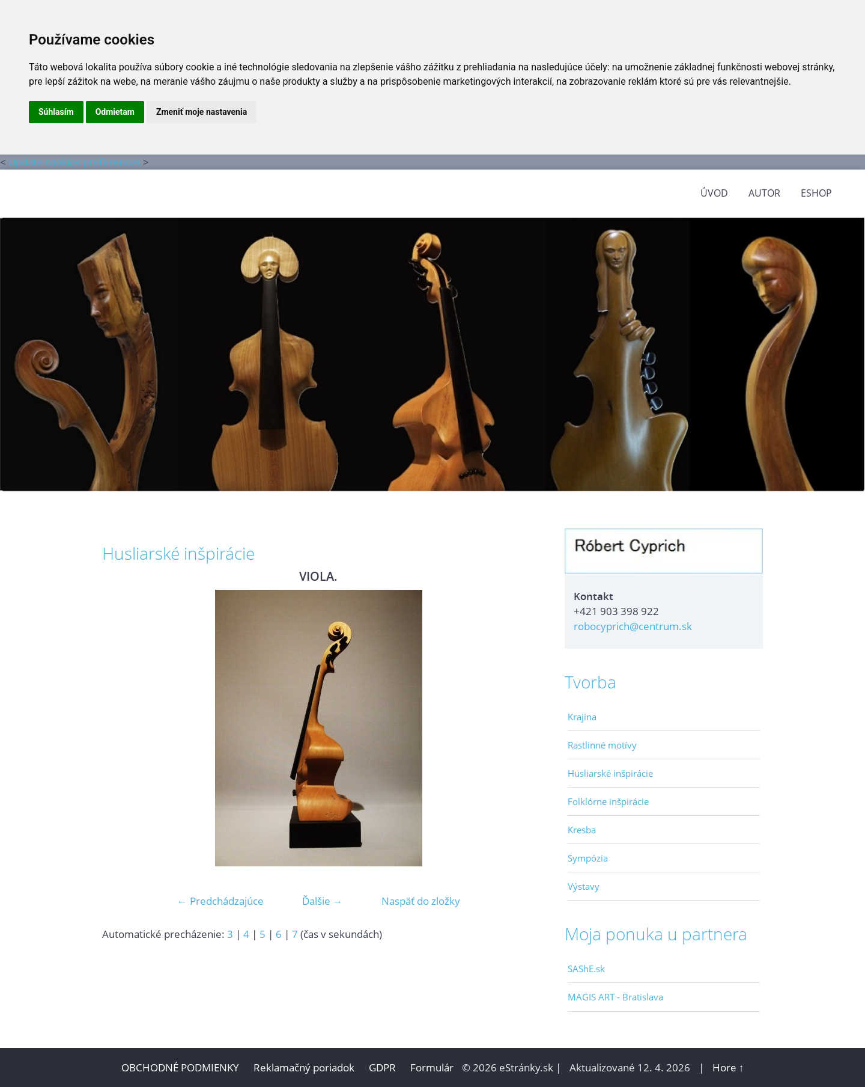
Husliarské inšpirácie (610, 773)
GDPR (383, 1067)
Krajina (582, 717)
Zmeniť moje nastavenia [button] (201, 112)
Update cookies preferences (74, 162)
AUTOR (764, 193)
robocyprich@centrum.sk (633, 626)
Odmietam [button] (115, 112)
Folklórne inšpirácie (608, 801)
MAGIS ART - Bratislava (615, 997)
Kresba (582, 830)
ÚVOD (714, 193)
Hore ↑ (728, 1067)
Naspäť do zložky (420, 901)
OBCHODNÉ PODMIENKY (180, 1067)
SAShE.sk (586, 969)
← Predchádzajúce (220, 901)
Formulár (432, 1067)
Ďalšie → (322, 901)
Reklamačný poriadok (303, 1067)
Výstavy (583, 886)
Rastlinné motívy (602, 745)
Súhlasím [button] (56, 112)
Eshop (816, 193)
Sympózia (588, 858)
